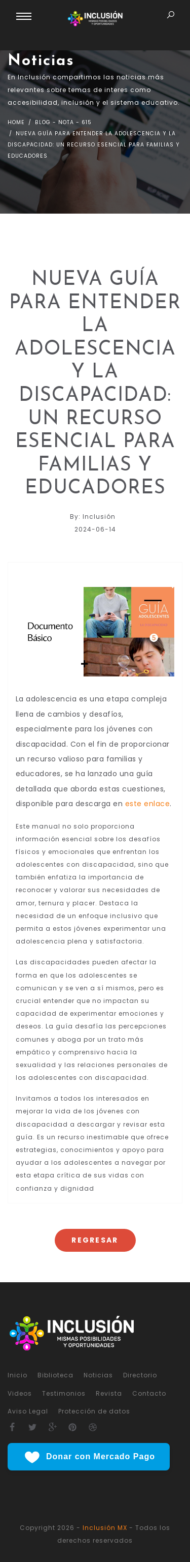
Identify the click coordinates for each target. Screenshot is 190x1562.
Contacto (149, 1393)
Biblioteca (55, 1375)
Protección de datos (94, 1411)
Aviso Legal (28, 1411)
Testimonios (64, 1393)
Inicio (17, 1375)
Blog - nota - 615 (62, 122)
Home (16, 122)
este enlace (147, 804)
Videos (20, 1393)
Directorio (140, 1375)
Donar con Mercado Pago (88, 1457)
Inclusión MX (105, 1527)
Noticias (98, 1375)
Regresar (94, 1240)
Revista (109, 1393)
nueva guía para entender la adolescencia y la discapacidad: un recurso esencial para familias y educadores (94, 145)
